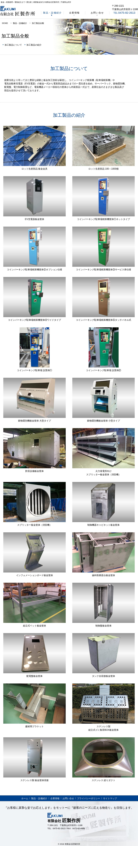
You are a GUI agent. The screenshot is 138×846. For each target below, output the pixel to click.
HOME (5, 23)
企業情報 (74, 13)
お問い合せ (97, 13)
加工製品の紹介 (34, 45)
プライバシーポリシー (88, 798)
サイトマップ (110, 798)
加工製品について (13, 45)
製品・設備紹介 (52, 13)
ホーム (24, 798)
